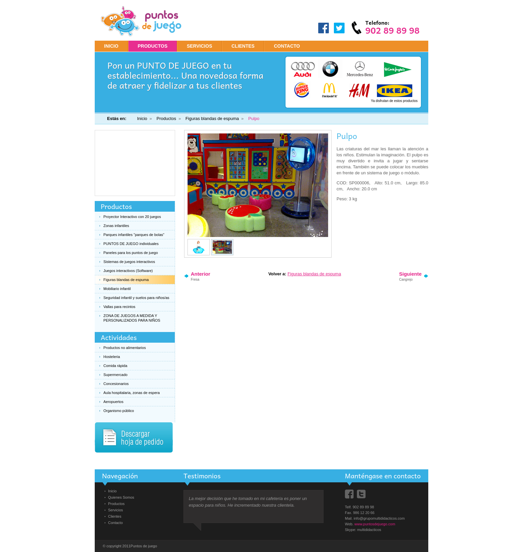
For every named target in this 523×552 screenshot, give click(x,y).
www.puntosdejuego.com (375, 524)
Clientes (114, 516)
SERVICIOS (199, 46)
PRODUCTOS (152, 46)
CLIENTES (242, 46)
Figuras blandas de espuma (212, 118)
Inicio (111, 46)
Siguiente (410, 276)
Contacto (115, 523)
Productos (166, 118)
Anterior (200, 276)
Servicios (115, 510)
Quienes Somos (121, 497)
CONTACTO (287, 46)
